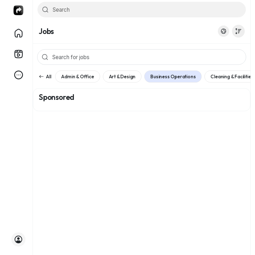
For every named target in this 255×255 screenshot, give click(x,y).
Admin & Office (77, 76)
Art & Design (122, 76)
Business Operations (173, 76)
